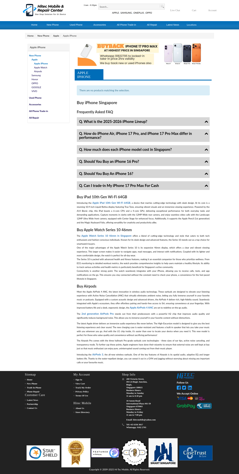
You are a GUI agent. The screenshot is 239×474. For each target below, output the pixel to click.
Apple (56, 35)
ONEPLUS (138, 12)
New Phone (43, 35)
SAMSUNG (126, 12)
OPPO (149, 12)
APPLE (115, 12)
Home (30, 35)
